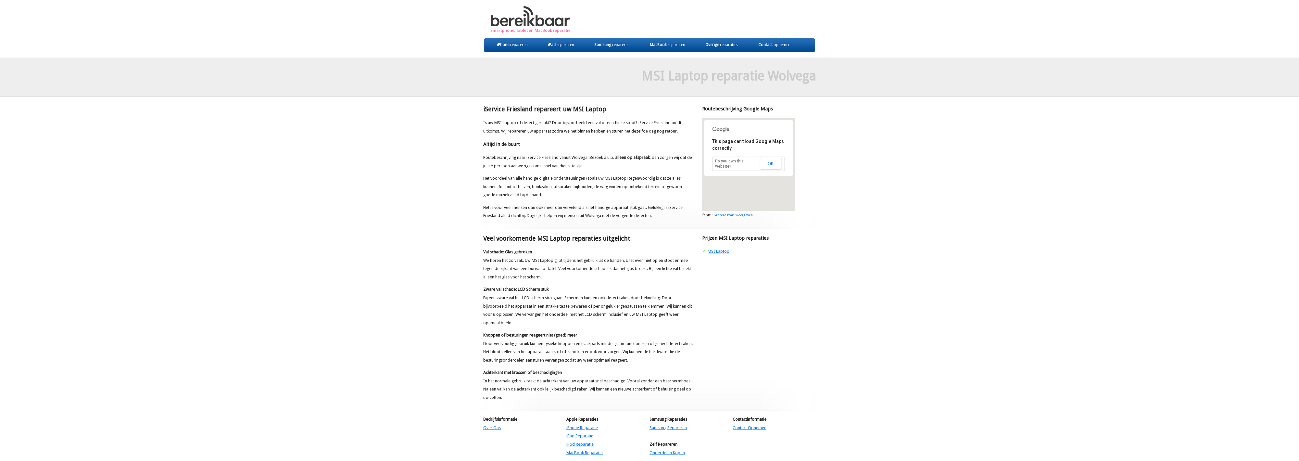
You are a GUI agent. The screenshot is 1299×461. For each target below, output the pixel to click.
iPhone (512, 45)
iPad (561, 45)
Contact (774, 45)
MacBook (667, 45)
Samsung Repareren (668, 427)
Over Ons (492, 427)
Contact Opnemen (749, 427)
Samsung (612, 45)
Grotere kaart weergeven (733, 215)
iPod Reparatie (580, 444)
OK (771, 163)
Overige (721, 45)
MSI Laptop (718, 251)
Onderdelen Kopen (667, 452)
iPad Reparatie (579, 435)
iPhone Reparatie (582, 427)
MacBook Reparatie (584, 452)
